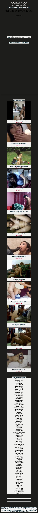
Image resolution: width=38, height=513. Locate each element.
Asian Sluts (19, 401)
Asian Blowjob (19, 386)
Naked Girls (18, 456)
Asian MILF (19, 398)
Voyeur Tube (19, 488)
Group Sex (19, 439)
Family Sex (19, 436)
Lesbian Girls (19, 453)
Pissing (19, 464)
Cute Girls (19, 429)
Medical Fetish (19, 455)
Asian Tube (21, 37)
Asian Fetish (19, 395)
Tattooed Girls (19, 482)
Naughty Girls (19, 458)
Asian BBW (19, 383)
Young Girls (19, 493)
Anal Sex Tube (19, 380)
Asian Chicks (19, 389)
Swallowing (19, 481)
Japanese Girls (19, 449)
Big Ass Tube (19, 410)
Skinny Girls (19, 473)
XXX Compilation (19, 491)
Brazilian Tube (19, 417)
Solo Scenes (19, 476)
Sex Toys (18, 470)
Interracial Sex (19, 447)
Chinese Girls (19, 423)
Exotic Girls (19, 433)
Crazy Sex (19, 427)
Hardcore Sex (19, 442)
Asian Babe (19, 382)
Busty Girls (19, 420)
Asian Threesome (19, 404)
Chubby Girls (19, 424)
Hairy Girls (19, 441)
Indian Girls (19, 446)
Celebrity (19, 421)
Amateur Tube (19, 378)
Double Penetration (19, 432)
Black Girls (19, 414)
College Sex (19, 426)
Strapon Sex (18, 478)
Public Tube (19, 467)
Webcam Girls (19, 490)
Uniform (19, 487)
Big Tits (19, 412)
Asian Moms (19, 400)
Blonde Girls (19, 415)
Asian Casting (19, 388)
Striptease (27, 37)
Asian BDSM (19, 385)
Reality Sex (19, 468)
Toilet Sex (19, 485)
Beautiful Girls (19, 409)
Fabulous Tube (19, 435)
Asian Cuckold (19, 392)
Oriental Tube (19, 461)
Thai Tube (19, 484)
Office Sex (19, 459)
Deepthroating (19, 430)
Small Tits (19, 474)
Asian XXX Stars (19, 407)
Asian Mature (19, 397)
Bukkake (19, 418)
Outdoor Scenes (19, 462)
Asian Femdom (19, 394)
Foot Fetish (19, 438)
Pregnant (19, 465)
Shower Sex (19, 471)
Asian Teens (14, 37)
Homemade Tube (19, 444)
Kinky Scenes (19, 450)
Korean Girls (19, 452)
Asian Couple (19, 391)
